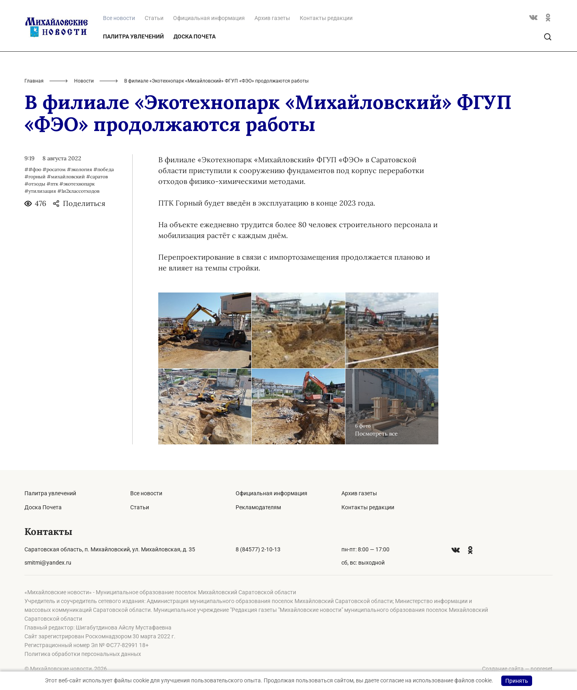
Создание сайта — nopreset (517, 669)
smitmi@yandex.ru (47, 562)
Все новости (146, 493)
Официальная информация (209, 18)
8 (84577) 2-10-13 (258, 549)
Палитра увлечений (133, 36)
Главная (34, 81)
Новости (84, 81)
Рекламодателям (258, 507)
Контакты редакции (326, 18)
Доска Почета (195, 36)
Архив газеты (272, 18)
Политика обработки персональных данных (82, 654)
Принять (516, 681)
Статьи (154, 18)
